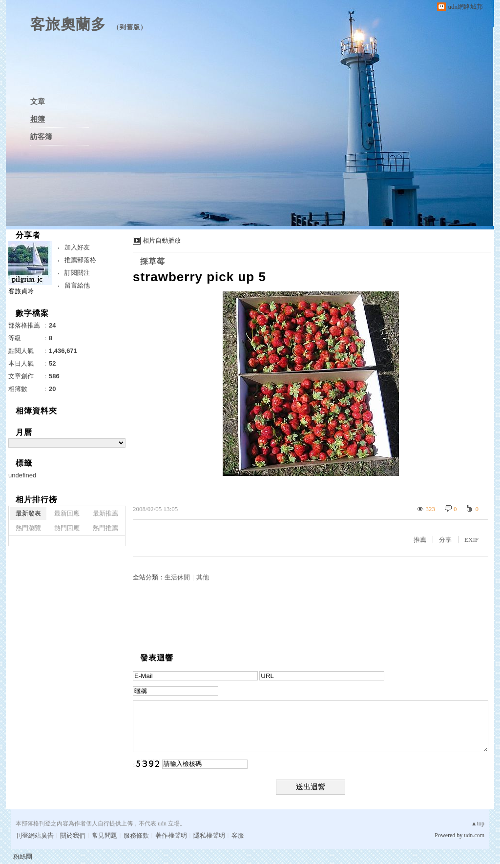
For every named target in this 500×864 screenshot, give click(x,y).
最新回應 (67, 513)
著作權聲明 (171, 835)
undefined (22, 475)
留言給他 (77, 285)
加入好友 (77, 247)
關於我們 (72, 835)
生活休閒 (177, 577)
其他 (202, 577)
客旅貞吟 (21, 291)
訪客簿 (41, 137)
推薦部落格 (80, 260)
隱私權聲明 (209, 835)
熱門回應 (67, 528)
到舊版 (130, 27)
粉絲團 (22, 856)
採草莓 (152, 261)
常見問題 (104, 835)
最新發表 (28, 513)
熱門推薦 (105, 528)
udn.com (474, 835)
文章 (37, 101)
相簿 (37, 119)
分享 (445, 539)
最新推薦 (105, 513)
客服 (237, 835)
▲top (477, 823)
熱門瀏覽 (28, 528)
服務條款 (136, 835)
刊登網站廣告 (35, 835)
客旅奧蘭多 (68, 24)
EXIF (471, 539)
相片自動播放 (162, 240)
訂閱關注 (77, 272)
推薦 (420, 539)
